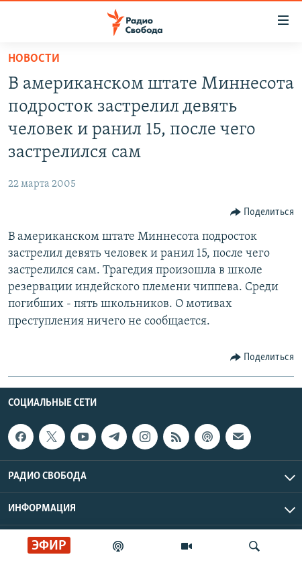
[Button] (262, 212)
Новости (34, 58)
